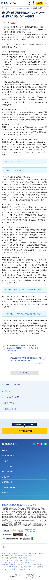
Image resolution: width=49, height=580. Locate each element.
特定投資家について (30, 555)
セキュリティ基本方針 (8, 569)
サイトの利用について (23, 569)
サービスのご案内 (8, 456)
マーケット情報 (7, 466)
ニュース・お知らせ (17, 8)
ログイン (33, 3)
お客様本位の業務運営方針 (28, 553)
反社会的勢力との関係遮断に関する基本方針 (15, 558)
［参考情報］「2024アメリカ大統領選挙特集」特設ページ (24, 314)
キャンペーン (6, 461)
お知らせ (26, 8)
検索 (29, 3)
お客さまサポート (8, 477)
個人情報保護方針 (26, 567)
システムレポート (10, 409)
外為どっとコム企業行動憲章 (10, 553)
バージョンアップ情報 (12, 397)
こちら (41, 74)
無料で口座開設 (25, 431)
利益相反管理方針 (7, 555)
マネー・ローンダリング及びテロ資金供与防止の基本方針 (18, 560)
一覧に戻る (25, 373)
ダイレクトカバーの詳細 (13, 170)
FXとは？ (5, 450)
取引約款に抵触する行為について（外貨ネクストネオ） (23, 290)
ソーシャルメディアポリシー (10, 567)
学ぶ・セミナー (7, 471)
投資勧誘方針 (18, 555)
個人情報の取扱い (39, 567)
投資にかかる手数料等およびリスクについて (18, 505)
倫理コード (42, 553)
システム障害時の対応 (36, 564)
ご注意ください (9, 403)
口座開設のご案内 (8, 482)
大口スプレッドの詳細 (12, 162)
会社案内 (5, 493)
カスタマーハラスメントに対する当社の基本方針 (16, 562)
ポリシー (5, 547)
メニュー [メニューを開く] (46, 3)
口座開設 (39, 3)
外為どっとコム (5, 8)
